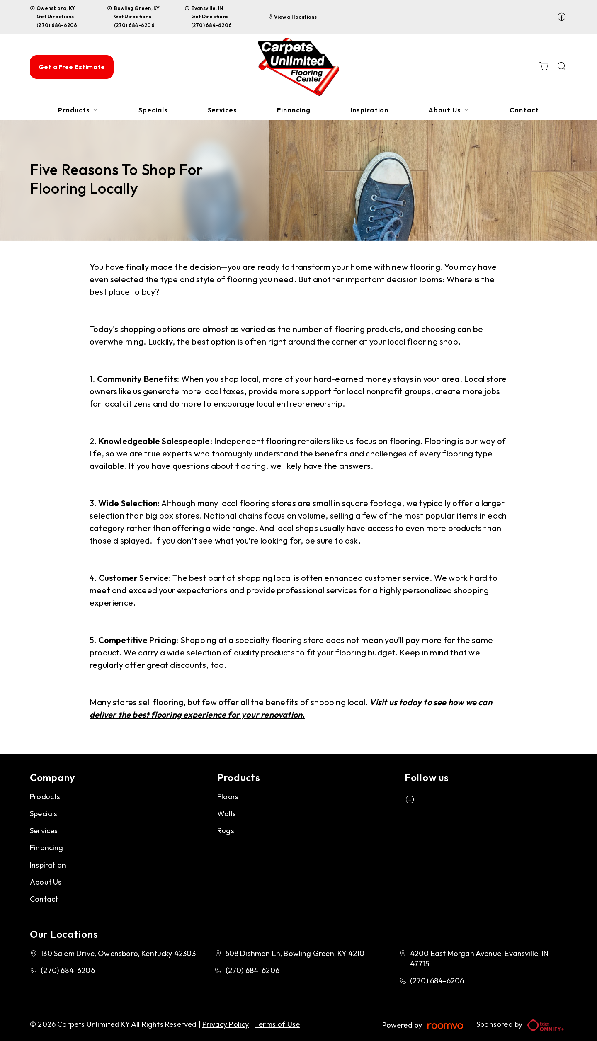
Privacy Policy (225, 1024)
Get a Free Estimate (72, 67)
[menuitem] (78, 110)
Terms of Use (277, 1024)
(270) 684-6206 (56, 25)
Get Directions (55, 16)
